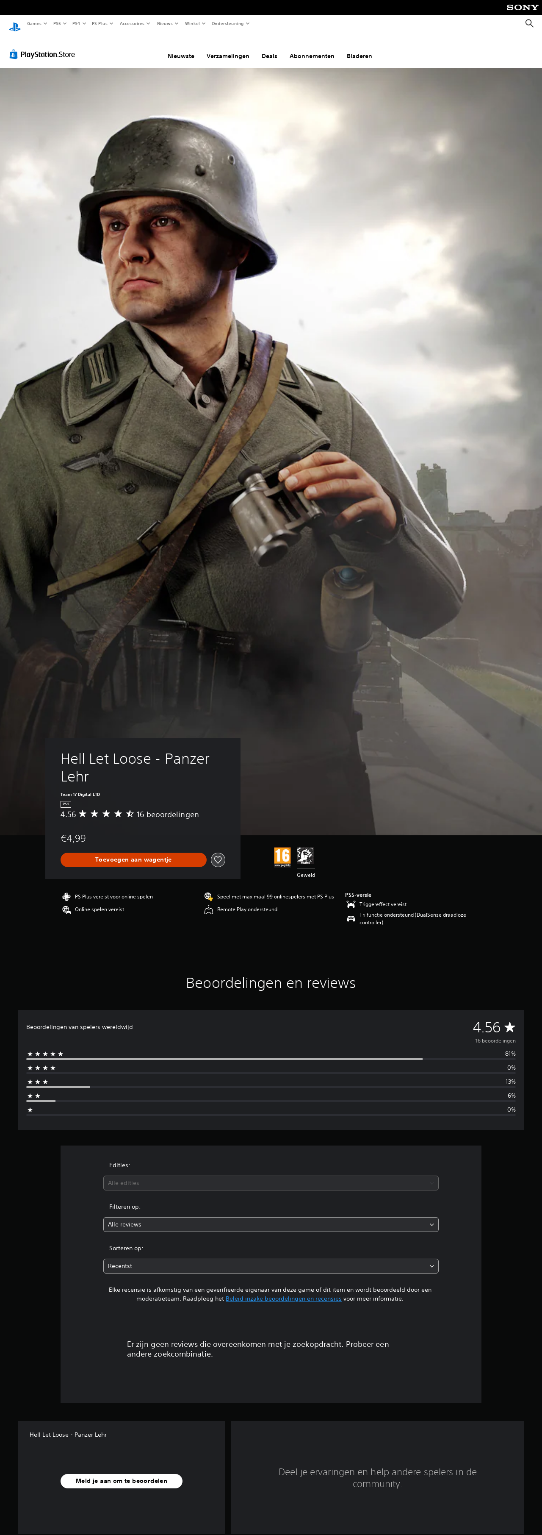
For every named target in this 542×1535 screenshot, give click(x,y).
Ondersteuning (228, 23)
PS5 (57, 23)
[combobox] (271, 1175)
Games (34, 23)
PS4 (76, 23)
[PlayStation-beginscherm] (15, 23)
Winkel (192, 23)
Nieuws (165, 23)
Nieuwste (181, 48)
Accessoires (131, 23)
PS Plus (100, 23)
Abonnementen (312, 48)
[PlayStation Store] (44, 46)
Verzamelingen (228, 48)
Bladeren (359, 48)
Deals (269, 48)
